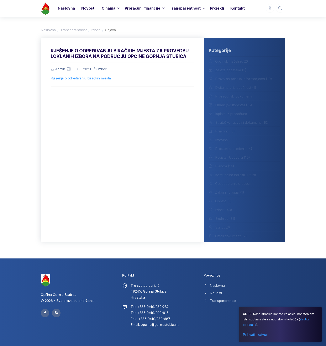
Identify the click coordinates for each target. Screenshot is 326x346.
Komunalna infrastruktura (232, 174)
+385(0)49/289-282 (153, 307)
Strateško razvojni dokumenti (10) (238, 122)
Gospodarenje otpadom (230, 183)
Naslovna (66, 8)
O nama (108, 8)
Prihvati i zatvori (255, 334)
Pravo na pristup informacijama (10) (240, 78)
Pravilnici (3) (222, 131)
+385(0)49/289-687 (154, 319)
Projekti (217, 8)
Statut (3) (219, 227)
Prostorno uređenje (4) (230, 148)
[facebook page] (45, 313)
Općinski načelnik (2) (228, 61)
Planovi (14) (221, 165)
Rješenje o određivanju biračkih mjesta (81, 78)
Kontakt (237, 8)
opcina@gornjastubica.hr (160, 325)
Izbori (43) (220, 209)
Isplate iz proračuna (228, 113)
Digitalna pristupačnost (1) (232, 87)
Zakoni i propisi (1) (226, 192)
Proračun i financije (142, 8)
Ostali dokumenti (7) (228, 235)
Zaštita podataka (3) (227, 69)
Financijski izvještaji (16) (230, 104)
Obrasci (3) (221, 200)
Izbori (95, 30)
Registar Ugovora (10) (229, 157)
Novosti (88, 8)
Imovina (218, 139)
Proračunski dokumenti (230, 96)
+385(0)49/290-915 (152, 313)
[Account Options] (270, 8)
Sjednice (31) (222, 218)
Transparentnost (185, 8)
